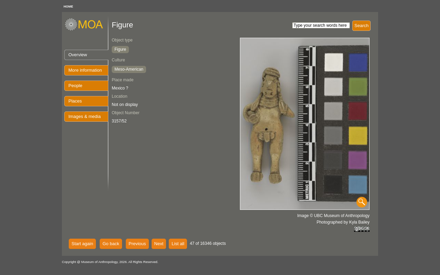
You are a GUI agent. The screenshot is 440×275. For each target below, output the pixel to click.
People (75, 85)
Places (75, 101)
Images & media (84, 116)
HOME (68, 6)
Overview (77, 54)
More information (85, 70)
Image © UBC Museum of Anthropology (333, 215)
